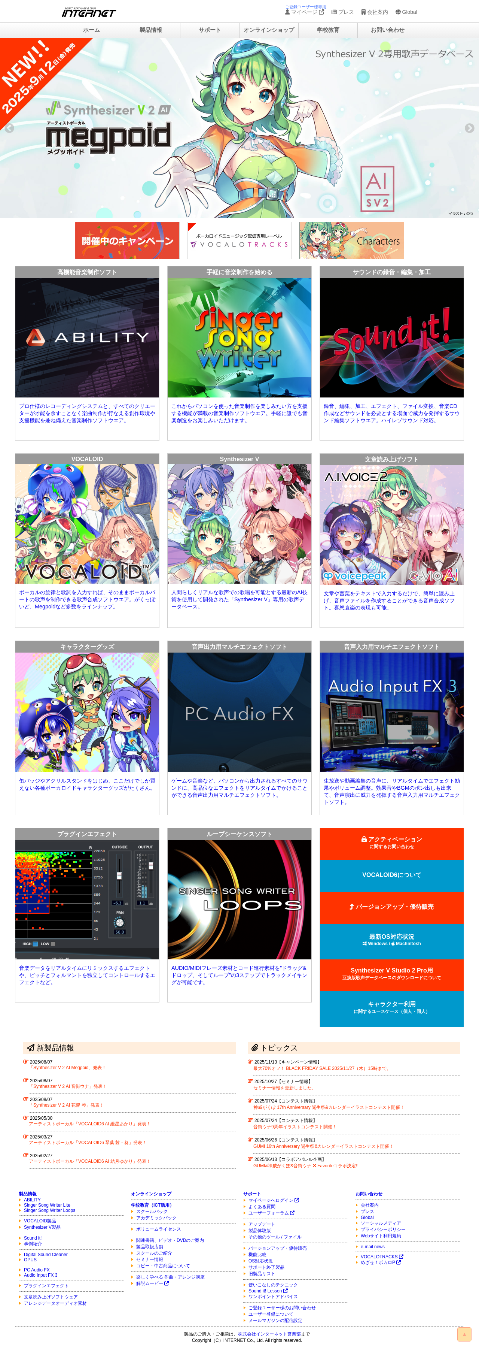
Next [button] (469, 128)
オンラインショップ (269, 30)
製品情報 (151, 30)
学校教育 (328, 30)
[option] (239, 128)
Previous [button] (9, 128)
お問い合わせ (388, 30)
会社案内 (374, 12)
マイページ (304, 12)
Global (406, 12)
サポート (210, 30)
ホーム (91, 30)
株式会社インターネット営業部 (269, 1334)
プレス (343, 12)
